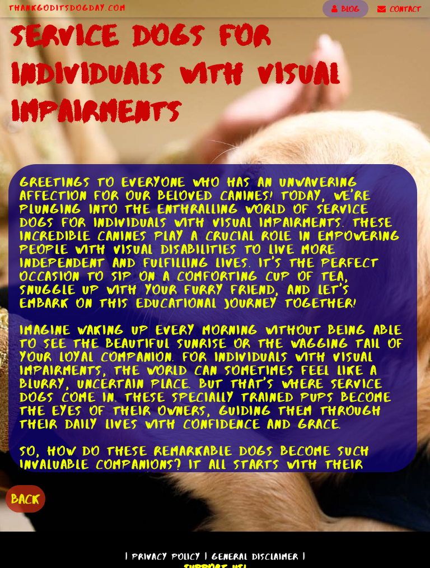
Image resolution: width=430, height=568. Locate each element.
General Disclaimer (255, 556)
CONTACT (399, 9)
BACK (25, 499)
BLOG (345, 9)
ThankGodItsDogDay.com (67, 8)
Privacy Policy (166, 556)
